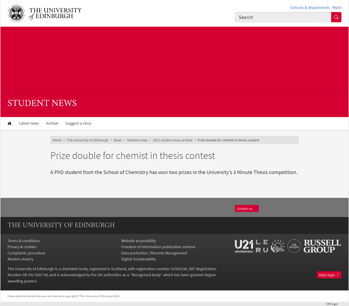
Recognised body (146, 274)
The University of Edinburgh (87, 140)
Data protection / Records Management (154, 252)
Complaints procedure (26, 252)
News (118, 140)
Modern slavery (20, 258)
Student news (137, 140)
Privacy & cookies (22, 246)
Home (57, 140)
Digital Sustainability (138, 258)
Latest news (29, 123)
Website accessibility (138, 240)
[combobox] (283, 17)
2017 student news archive (172, 140)
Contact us (247, 208)
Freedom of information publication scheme (158, 246)
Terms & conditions (24, 240)
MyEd (337, 7)
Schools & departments (310, 7)
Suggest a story (78, 123)
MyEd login (329, 275)
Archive (52, 123)
